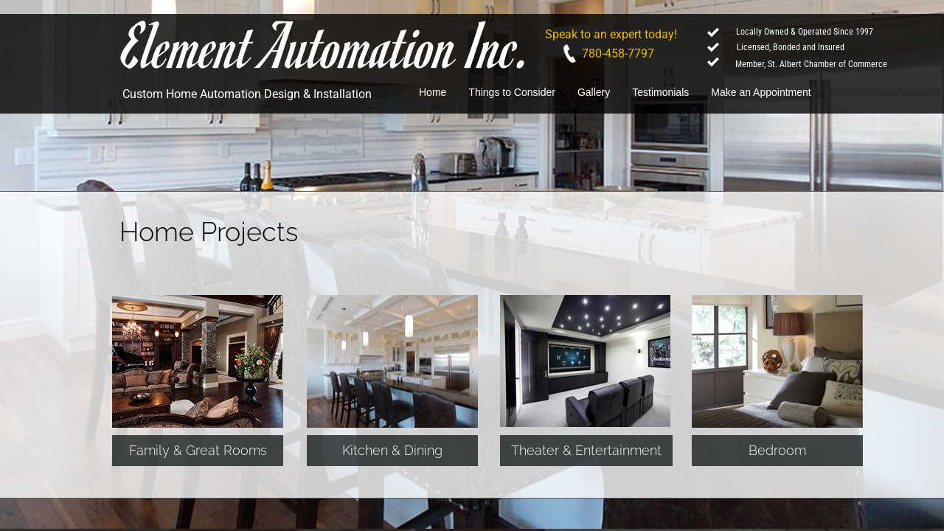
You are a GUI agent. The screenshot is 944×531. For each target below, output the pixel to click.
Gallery (593, 92)
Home (432, 92)
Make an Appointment (761, 92)
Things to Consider (511, 92)
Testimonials (660, 92)
